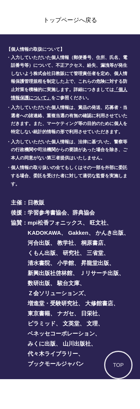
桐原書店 (92, 243)
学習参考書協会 (47, 212)
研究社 (71, 253)
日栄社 (89, 313)
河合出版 (39, 243)
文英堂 (71, 323)
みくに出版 (42, 343)
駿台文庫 (68, 283)
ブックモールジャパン (56, 363)
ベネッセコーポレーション (61, 333)
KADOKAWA (44, 233)
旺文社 (98, 222)
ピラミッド (42, 323)
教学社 (65, 243)
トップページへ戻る (70, 20)
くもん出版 (42, 253)
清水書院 (39, 263)
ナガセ (65, 313)
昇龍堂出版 (95, 263)
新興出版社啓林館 (50, 273)
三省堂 (95, 253)
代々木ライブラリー (53, 353)
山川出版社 (77, 343)
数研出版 (39, 283)
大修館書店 (99, 303)
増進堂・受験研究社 (53, 303)
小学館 (65, 263)
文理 (92, 323)
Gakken (78, 233)
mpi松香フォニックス (55, 222)
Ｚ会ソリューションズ (56, 293)
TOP (118, 365)
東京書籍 (39, 313)
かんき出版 (110, 233)
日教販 (36, 202)
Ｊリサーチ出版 (99, 273)
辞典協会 (83, 212)
